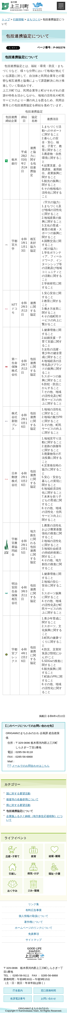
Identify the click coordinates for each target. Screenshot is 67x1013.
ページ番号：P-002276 (51, 47)
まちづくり (33, 19)
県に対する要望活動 (18, 805)
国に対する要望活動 (18, 793)
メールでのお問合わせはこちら (30, 765)
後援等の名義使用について (22, 799)
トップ (6, 19)
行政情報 (18, 19)
